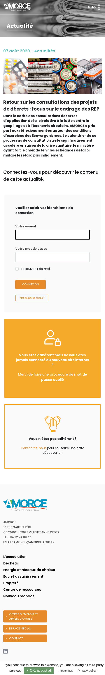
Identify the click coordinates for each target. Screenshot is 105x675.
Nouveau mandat (18, 596)
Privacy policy (87, 670)
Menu (95, 7)
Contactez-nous (33, 448)
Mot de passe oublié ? (32, 298)
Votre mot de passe (31, 248)
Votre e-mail (25, 226)
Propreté (11, 583)
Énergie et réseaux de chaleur (29, 570)
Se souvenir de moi (35, 269)
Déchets (10, 563)
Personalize (65, 670)
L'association (14, 556)
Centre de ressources (22, 589)
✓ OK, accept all (39, 670)
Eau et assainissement (23, 576)
